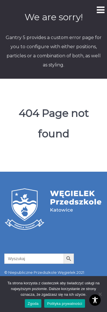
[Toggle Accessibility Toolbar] (95, 300)
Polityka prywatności (64, 303)
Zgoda (33, 303)
